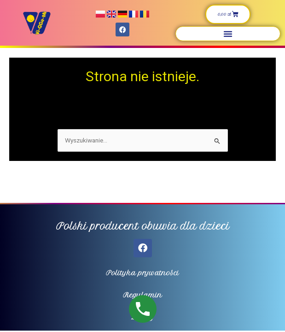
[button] (228, 34)
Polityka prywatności (142, 273)
